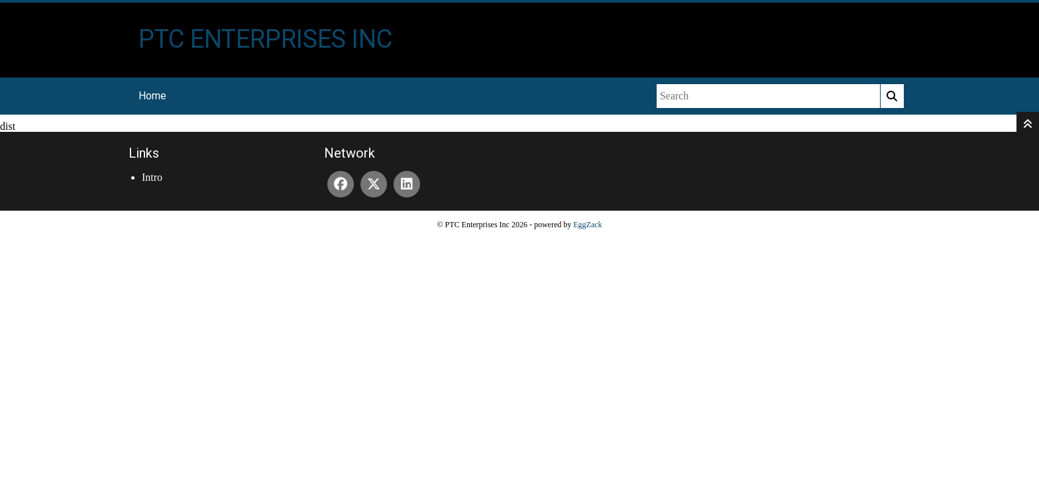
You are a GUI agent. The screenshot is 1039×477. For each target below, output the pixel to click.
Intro (152, 177)
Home (152, 95)
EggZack (587, 224)
